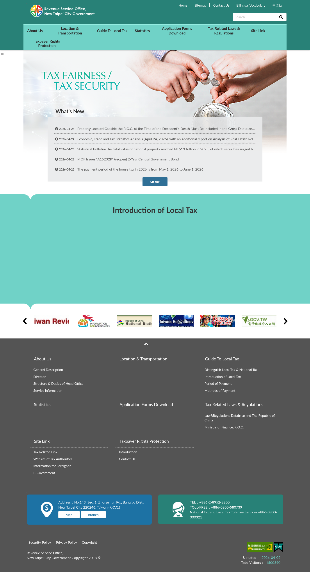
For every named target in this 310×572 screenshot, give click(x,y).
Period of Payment (218, 383)
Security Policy (40, 542)
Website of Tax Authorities (52, 459)
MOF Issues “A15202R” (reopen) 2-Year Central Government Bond (116, 159)
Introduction (128, 452)
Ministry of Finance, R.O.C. (224, 427)
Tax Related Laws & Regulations (224, 30)
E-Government (44, 473)
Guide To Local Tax (112, 30)
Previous (24, 321)
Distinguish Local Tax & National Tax (231, 370)
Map (69, 515)
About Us (35, 30)
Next (285, 321)
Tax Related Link (45, 452)
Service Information (47, 390)
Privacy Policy (66, 542)
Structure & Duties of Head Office (58, 383)
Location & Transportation (70, 30)
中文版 (277, 5)
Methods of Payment (220, 390)
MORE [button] (155, 182)
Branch (93, 515)
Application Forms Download (177, 30)
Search (281, 17)
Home (183, 5)
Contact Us (221, 5)
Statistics (142, 30)
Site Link (258, 30)
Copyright (89, 542)
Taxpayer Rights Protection (47, 43)
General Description (48, 370)
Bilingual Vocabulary (250, 5)
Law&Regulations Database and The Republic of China (240, 418)
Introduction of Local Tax (223, 377)
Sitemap (200, 5)
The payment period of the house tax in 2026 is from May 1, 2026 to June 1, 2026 (128, 169)
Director (39, 377)
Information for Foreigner (52, 466)
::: (26, 4)
